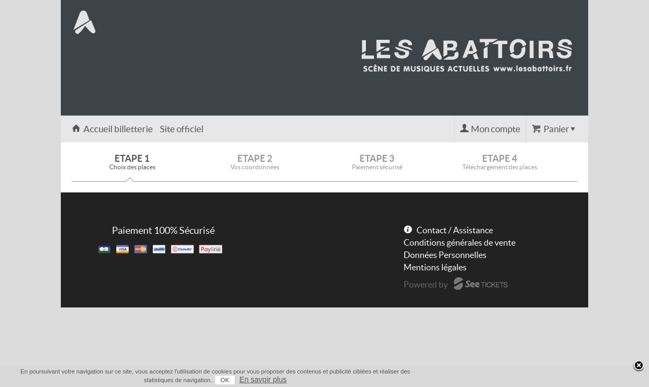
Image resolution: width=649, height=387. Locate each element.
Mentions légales (435, 267)
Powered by (426, 284)
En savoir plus (567, 379)
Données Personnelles (445, 255)
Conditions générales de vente (460, 242)
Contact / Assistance (455, 230)
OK (529, 380)
